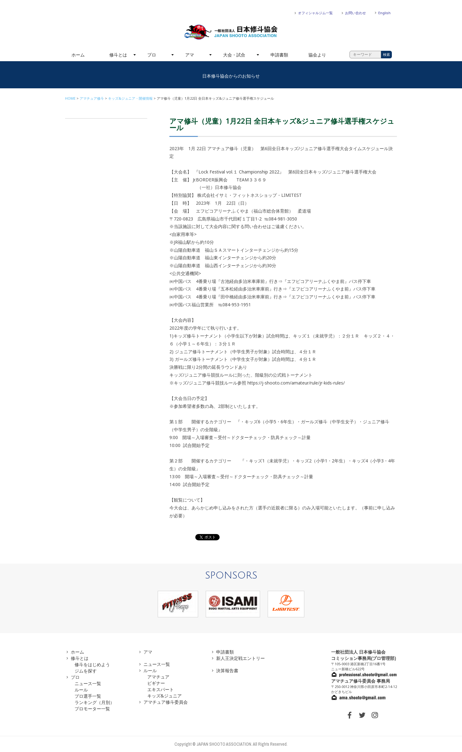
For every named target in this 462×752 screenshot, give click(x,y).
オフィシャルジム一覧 (315, 12)
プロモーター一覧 (92, 709)
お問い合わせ (355, 12)
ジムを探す (86, 671)
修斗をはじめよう (92, 664)
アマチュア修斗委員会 (165, 702)
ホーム (78, 55)
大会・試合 (234, 55)
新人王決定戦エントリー (240, 658)
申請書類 (279, 55)
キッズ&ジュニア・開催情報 (130, 98)
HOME (70, 98)
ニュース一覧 (88, 683)
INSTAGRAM (375, 715)
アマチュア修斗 (92, 98)
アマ (189, 55)
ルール (81, 690)
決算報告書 (227, 670)
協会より (317, 55)
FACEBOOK (349, 715)
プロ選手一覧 (88, 696)
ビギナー (156, 683)
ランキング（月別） (94, 702)
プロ (151, 55)
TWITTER (362, 715)
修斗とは (118, 55)
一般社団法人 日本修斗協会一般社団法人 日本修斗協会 (231, 32)
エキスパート (160, 689)
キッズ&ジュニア (164, 696)
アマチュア (158, 677)
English (384, 12)
